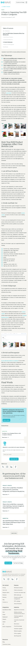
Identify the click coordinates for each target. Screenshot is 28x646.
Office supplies (17, 633)
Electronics (16, 623)
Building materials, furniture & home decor (19, 613)
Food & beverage (18, 626)
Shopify (4, 619)
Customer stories (6, 644)
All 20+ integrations (7, 626)
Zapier (4, 621)
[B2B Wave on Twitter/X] (4, 579)
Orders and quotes (18, 590)
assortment (8, 92)
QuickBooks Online (7, 609)
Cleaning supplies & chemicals (18, 616)
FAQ (3, 599)
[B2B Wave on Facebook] (16, 579)
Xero (4, 612)
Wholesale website (18, 587)
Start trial (5, 590)
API (3, 624)
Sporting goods (17, 635)
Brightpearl (5, 617)
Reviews (4, 597)
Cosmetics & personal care (19, 620)
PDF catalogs (17, 601)
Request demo (6, 592)
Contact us (5, 602)
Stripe (4, 614)
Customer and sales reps (19, 592)
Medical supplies (18, 631)
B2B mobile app (17, 595)
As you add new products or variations (10, 360)
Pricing (4, 587)
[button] (26, 2)
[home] (6, 2)
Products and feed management (18, 598)
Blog (4, 642)
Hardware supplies (18, 628)
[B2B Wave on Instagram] (8, 579)
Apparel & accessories (19, 609)
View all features (18, 603)
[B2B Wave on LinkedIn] (12, 579)
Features (5, 595)
